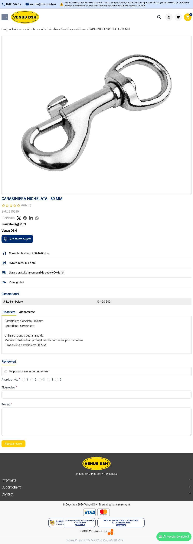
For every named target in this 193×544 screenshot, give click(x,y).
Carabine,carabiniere (73, 29)
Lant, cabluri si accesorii (15, 29)
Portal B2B (86, 531)
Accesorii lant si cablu (45, 29)
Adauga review (13, 443)
